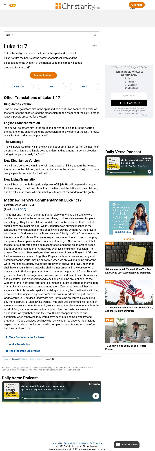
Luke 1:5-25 (18, 209)
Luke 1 (51, 86)
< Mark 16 (19, 86)
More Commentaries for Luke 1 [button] (26, 337)
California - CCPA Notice (90, 443)
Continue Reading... (43, 75)
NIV (94, 45)
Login (132, 8)
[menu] (5, 6)
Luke (32, 359)
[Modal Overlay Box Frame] (129, 91)
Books (19, 359)
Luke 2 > (84, 86)
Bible (6, 359)
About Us (57, 443)
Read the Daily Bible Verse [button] (23, 350)
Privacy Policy (70, 443)
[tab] (51, 337)
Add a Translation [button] (18, 344)
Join (136, 5)
